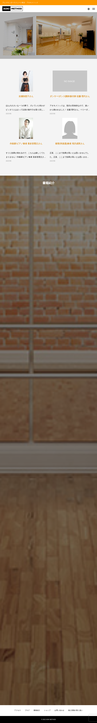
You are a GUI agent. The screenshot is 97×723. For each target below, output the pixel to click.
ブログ (27, 710)
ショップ (47, 710)
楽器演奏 (8, 113)
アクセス (17, 710)
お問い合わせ (59, 710)
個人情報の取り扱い (75, 710)
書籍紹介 (37, 710)
